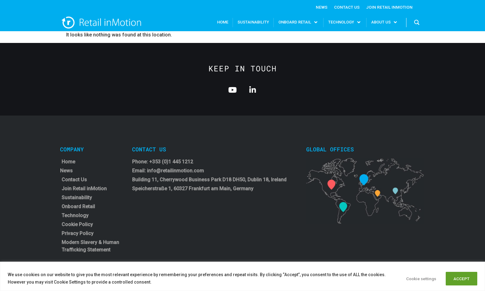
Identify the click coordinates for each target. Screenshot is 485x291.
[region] (242, 276)
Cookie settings (416, 278)
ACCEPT (460, 278)
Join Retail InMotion (389, 7)
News (320, 7)
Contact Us (346, 7)
